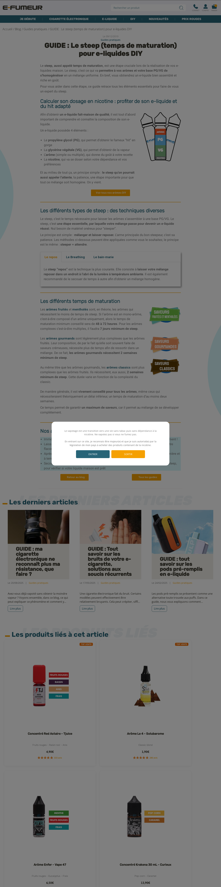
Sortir (128, 454)
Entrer (92, 454)
